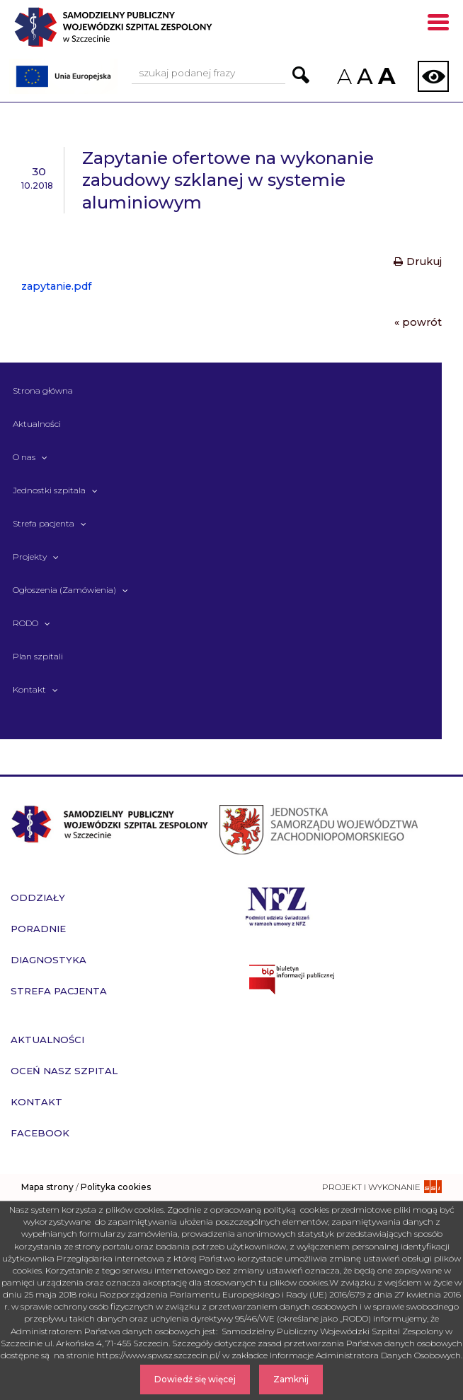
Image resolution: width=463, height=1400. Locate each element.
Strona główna (43, 390)
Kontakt (29, 689)
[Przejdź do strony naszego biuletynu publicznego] (347, 979)
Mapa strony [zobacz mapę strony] (47, 1187)
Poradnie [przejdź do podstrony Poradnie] (38, 928)
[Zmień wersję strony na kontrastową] (433, 76)
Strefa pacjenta (43, 523)
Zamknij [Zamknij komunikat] (291, 1379)
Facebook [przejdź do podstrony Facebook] (40, 1133)
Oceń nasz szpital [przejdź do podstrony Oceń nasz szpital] (64, 1070)
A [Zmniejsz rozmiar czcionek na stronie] (343, 77)
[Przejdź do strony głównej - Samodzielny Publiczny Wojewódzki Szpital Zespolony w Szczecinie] (139, 32)
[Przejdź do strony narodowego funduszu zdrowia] (277, 905)
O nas (24, 457)
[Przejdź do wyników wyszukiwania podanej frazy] (300, 74)
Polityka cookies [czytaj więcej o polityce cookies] (116, 1187)
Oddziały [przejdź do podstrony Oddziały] (38, 897)
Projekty (30, 556)
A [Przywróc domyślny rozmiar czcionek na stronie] (364, 76)
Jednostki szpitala (49, 490)
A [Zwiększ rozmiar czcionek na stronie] (385, 76)
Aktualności (37, 423)
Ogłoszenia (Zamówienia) (64, 589)
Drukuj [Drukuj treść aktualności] (418, 261)
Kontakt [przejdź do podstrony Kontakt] (36, 1101)
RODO (25, 623)
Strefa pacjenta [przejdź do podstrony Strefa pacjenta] (59, 990)
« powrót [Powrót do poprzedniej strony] (418, 322)
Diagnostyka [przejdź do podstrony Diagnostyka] (48, 959)
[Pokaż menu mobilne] (438, 24)
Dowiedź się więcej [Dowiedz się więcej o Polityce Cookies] (195, 1379)
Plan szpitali (38, 656)
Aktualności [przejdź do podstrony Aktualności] (47, 1039)
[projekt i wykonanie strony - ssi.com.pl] (382, 1187)
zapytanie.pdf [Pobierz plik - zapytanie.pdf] (56, 286)
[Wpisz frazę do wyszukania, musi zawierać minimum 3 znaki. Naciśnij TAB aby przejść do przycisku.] (208, 74)
